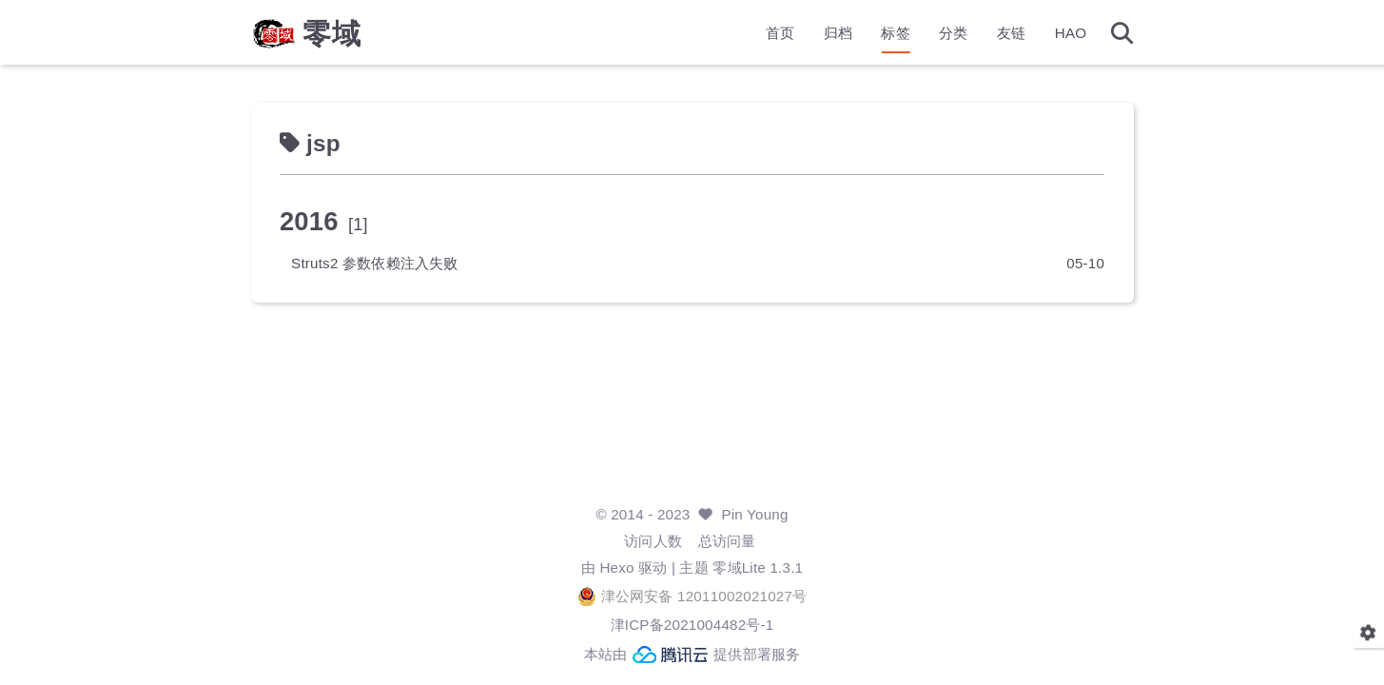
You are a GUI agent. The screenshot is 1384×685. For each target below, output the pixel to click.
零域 (331, 34)
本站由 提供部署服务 (692, 654)
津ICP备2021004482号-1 (692, 624)
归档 (838, 34)
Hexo (616, 567)
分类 (953, 34)
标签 (895, 34)
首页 (780, 34)
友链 (1011, 34)
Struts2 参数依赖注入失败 (374, 263)
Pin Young (754, 514)
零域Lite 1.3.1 (757, 567)
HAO (1071, 34)
